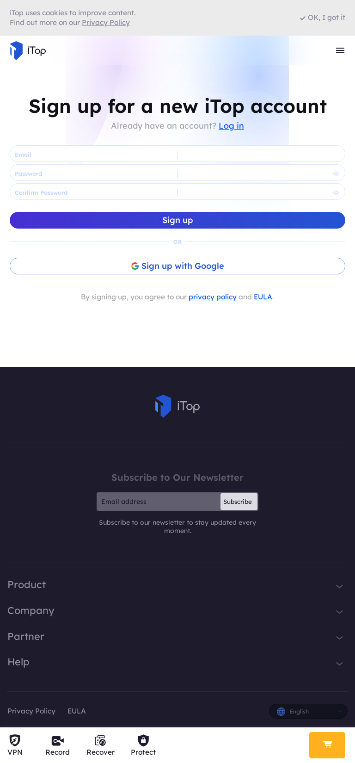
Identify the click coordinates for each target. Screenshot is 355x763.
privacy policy (213, 296)
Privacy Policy (31, 711)
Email (23, 154)
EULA (263, 296)
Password (28, 173)
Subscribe (237, 501)
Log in (231, 125)
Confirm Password (41, 192)
